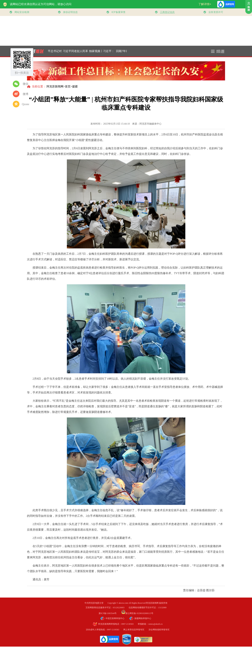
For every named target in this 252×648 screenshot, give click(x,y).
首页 (68, 86)
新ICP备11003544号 (110, 613)
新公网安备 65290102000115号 (137, 613)
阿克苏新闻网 (55, 86)
